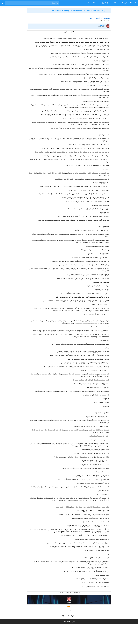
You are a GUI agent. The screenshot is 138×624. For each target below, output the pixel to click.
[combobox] (32, 3)
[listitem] (69, 26)
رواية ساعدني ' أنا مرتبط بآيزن (100, 18)
